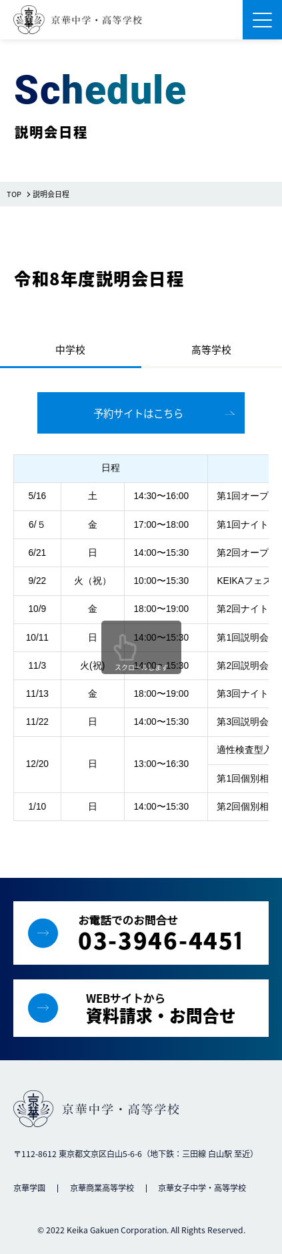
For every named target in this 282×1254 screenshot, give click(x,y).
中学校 (70, 349)
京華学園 (29, 1188)
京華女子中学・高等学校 (202, 1188)
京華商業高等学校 (102, 1188)
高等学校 (211, 349)
